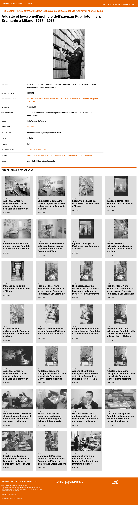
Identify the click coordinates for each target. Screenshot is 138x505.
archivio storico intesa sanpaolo (20, 3)
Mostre (131, 4)
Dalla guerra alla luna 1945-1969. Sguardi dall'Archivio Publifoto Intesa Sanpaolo (61, 11)
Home (103, 4)
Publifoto (30, 127)
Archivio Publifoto (121, 4)
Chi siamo (110, 4)
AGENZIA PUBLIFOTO (36, 150)
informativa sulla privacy (8, 494)
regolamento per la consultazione (11, 498)
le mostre (9, 11)
